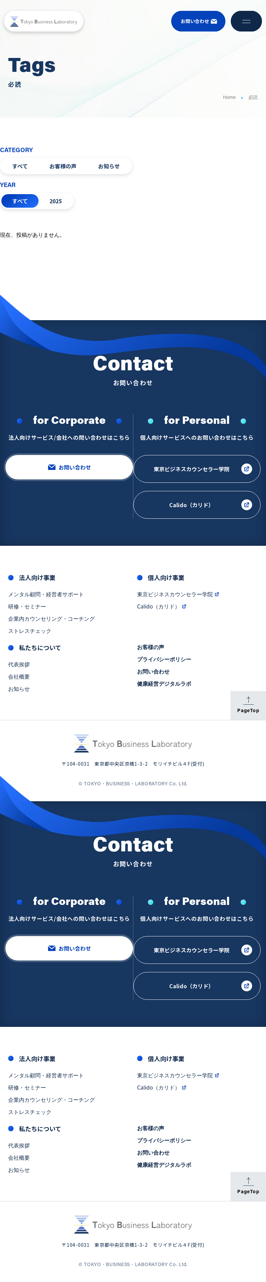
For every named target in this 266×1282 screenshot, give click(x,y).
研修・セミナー (27, 608)
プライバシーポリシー (164, 661)
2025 (55, 201)
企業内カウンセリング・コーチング (51, 620)
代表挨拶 (19, 666)
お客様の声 (62, 166)
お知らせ (109, 166)
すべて (20, 166)
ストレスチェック (29, 632)
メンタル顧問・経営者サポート (46, 596)
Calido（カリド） (162, 608)
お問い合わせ (153, 673)
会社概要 (19, 678)
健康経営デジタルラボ (164, 685)
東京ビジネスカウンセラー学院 (178, 596)
